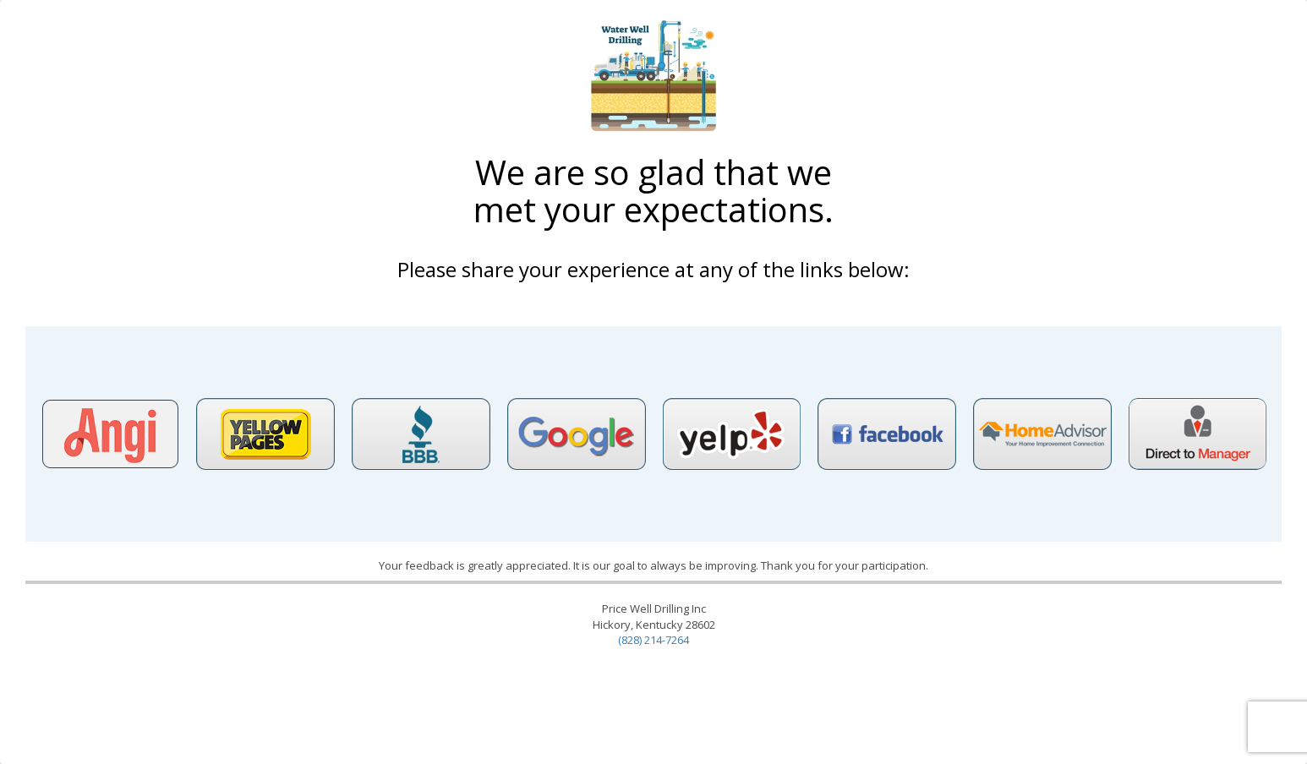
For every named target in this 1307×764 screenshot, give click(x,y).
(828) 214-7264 (653, 639)
